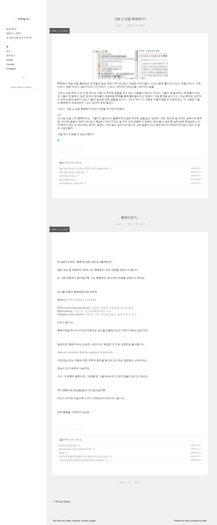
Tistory (187, 521)
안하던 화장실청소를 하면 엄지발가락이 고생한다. (82, 460)
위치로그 (10, 55)
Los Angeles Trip (66, 179)
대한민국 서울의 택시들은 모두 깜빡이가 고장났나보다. (84, 456)
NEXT (136, 482)
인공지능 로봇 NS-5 (68, 445)
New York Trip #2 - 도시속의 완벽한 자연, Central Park (83, 168)
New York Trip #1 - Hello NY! (72, 172)
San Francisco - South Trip (71, 183)
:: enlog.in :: (23, 19)
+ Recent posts (61, 501)
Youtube (10, 64)
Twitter (68, 521)
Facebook (76, 521)
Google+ (92, 521)
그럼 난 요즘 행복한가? (130, 19)
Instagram (11, 68)
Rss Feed (57, 521)
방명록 (9, 60)
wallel (204, 521)
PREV (122, 482)
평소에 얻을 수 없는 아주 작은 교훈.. (75, 449)
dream (62, 452)
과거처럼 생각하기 (67, 175)
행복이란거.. (129, 217)
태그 (8, 51)
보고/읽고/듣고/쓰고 (18, 37)
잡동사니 (13, 33)
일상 (11, 29)
